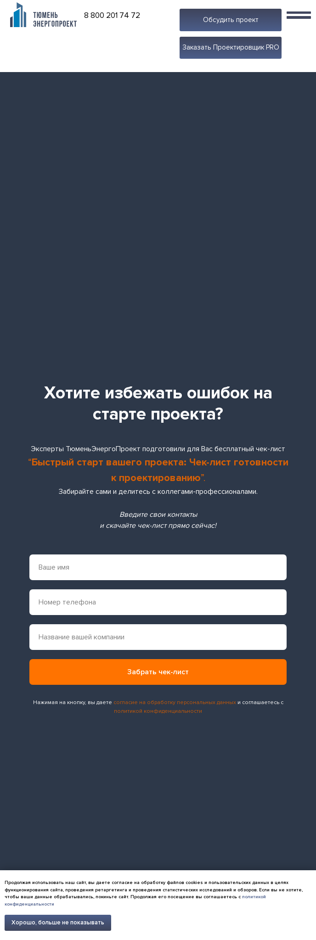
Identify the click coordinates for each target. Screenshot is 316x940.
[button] (230, 20)
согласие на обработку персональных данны (173, 702)
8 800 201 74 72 (112, 15)
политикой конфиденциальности (158, 711)
